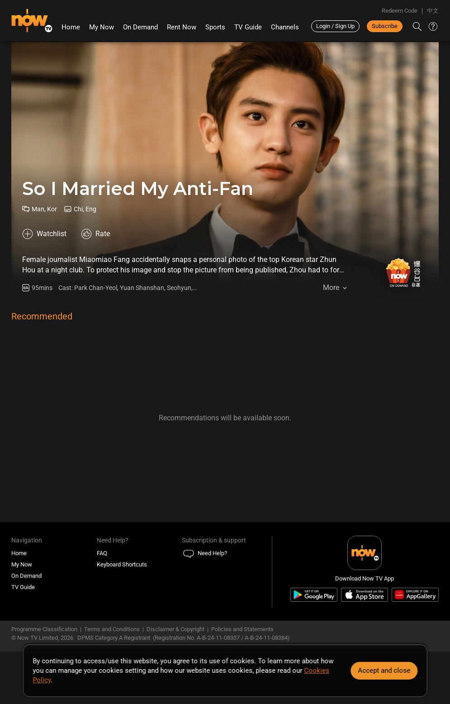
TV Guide (248, 27)
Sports (215, 27)
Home (71, 27)
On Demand (140, 27)
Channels (285, 27)
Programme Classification (44, 629)
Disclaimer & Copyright (175, 629)
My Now (101, 27)
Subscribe (385, 26)
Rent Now (181, 27)
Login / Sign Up (335, 26)
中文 (433, 10)
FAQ (102, 553)
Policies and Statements (242, 629)
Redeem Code (399, 10)
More (331, 287)
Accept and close (384, 670)
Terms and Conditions (112, 629)
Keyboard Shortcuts (122, 564)
